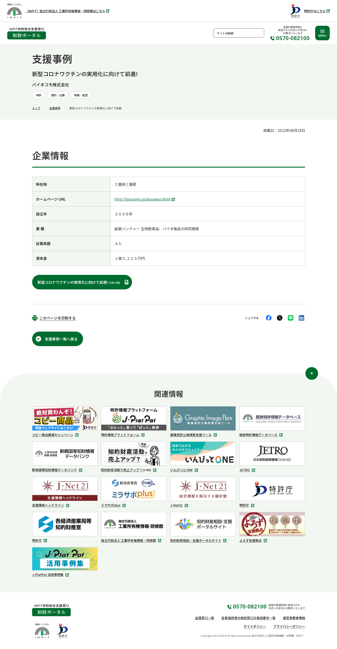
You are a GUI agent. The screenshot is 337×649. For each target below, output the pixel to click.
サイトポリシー (255, 626)
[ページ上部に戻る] (311, 373)
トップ (36, 108)
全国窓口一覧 (204, 618)
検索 (259, 33)
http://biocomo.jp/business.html (145, 199)
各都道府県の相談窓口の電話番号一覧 (248, 618)
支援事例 (54, 108)
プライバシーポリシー (289, 626)
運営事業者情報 (294, 618)
